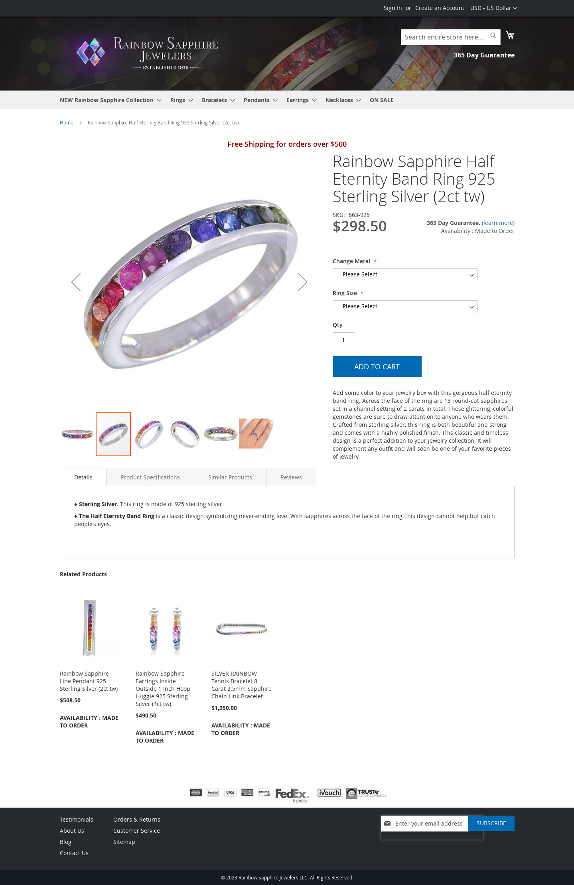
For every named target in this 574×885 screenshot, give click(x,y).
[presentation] (432, 843)
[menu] (287, 100)
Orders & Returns (136, 819)
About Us (72, 830)
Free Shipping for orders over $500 (287, 144)
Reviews (291, 477)
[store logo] (149, 53)
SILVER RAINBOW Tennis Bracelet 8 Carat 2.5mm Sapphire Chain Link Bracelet (241, 685)
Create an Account (439, 8)
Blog (65, 842)
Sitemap (124, 842)
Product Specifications (150, 477)
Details (83, 477)
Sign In (393, 8)
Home (66, 122)
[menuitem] (108, 100)
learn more (498, 223)
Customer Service (136, 830)
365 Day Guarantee (484, 55)
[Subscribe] (491, 823)
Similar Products (230, 477)
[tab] (83, 477)
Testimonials (76, 819)
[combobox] (451, 37)
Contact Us (74, 853)
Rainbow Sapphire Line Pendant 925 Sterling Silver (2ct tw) (89, 681)
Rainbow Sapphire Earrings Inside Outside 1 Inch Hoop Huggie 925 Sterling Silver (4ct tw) (163, 689)
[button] (493, 8)
